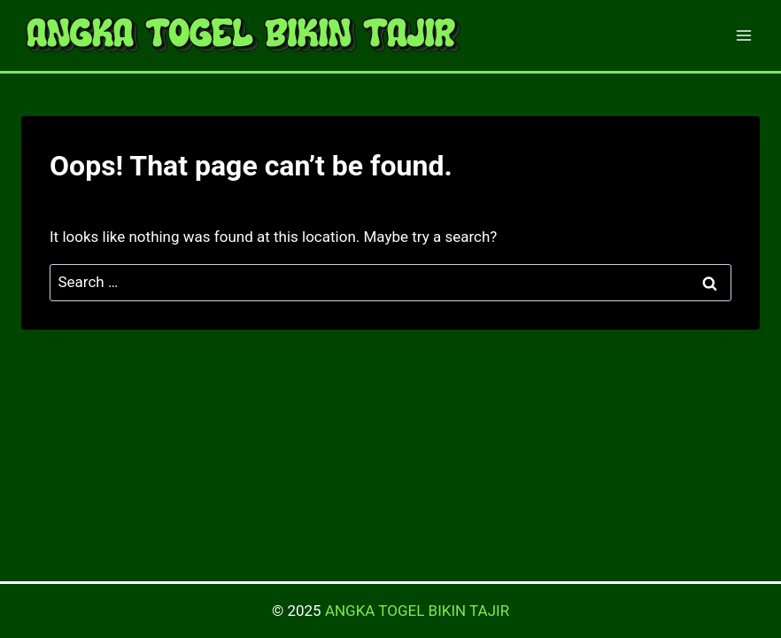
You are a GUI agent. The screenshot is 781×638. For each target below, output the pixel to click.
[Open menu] (743, 35)
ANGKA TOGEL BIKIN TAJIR (417, 610)
